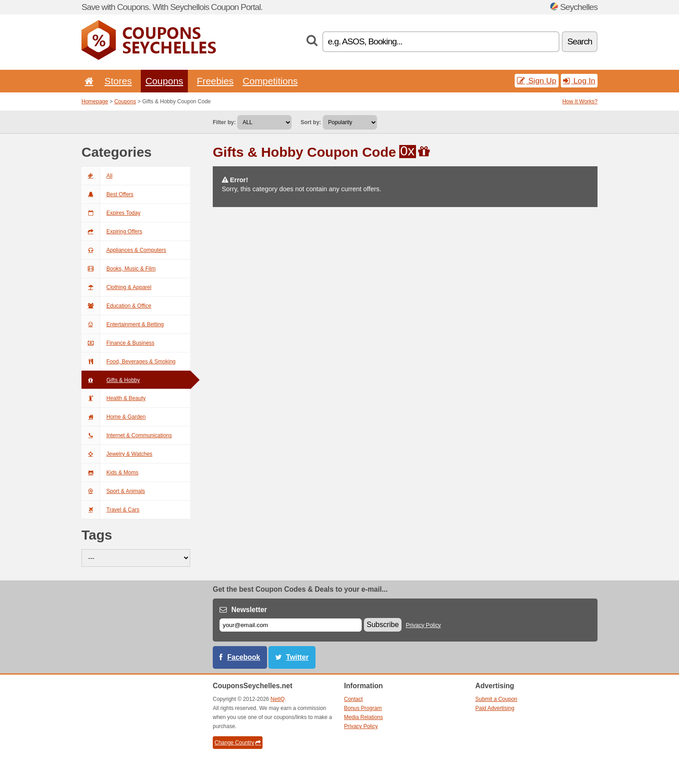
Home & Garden (113, 417)
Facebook (243, 657)
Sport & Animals (113, 491)
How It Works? (580, 101)
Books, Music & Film (118, 269)
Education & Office (116, 306)
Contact (353, 699)
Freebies (215, 81)
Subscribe (383, 624)
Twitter (297, 657)
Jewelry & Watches (117, 454)
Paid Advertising (494, 708)
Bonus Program (363, 708)
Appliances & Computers (123, 250)
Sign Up (536, 80)
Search (579, 41)
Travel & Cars (110, 510)
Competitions (270, 81)
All (96, 176)
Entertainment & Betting (122, 324)
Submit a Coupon (496, 699)
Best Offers (107, 194)
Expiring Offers (111, 231)
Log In (579, 80)
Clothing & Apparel (116, 287)
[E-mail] (291, 625)
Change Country (238, 742)
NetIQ (278, 699)
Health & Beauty (113, 398)
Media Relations (363, 717)
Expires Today (110, 213)
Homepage (94, 101)
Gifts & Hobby (110, 380)
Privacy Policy (423, 625)
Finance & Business (117, 343)
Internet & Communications (126, 435)
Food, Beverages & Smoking (128, 361)
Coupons (164, 81)
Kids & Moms (110, 472)
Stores (118, 81)
